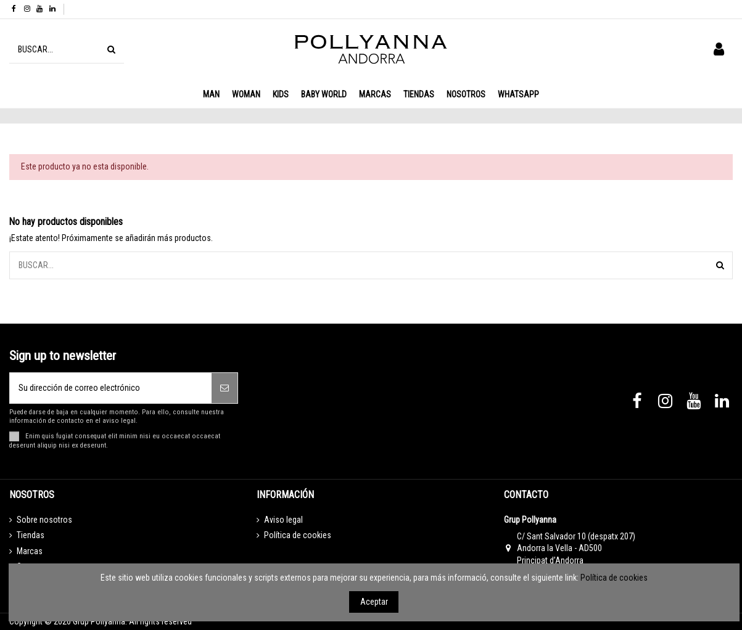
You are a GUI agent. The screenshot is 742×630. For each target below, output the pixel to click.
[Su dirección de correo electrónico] (111, 388)
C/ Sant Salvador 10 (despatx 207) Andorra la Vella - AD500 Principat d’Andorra (576, 548)
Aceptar (374, 602)
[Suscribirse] (224, 388)
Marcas (30, 551)
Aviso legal (283, 520)
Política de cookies (297, 535)
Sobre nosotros (44, 520)
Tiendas (30, 535)
